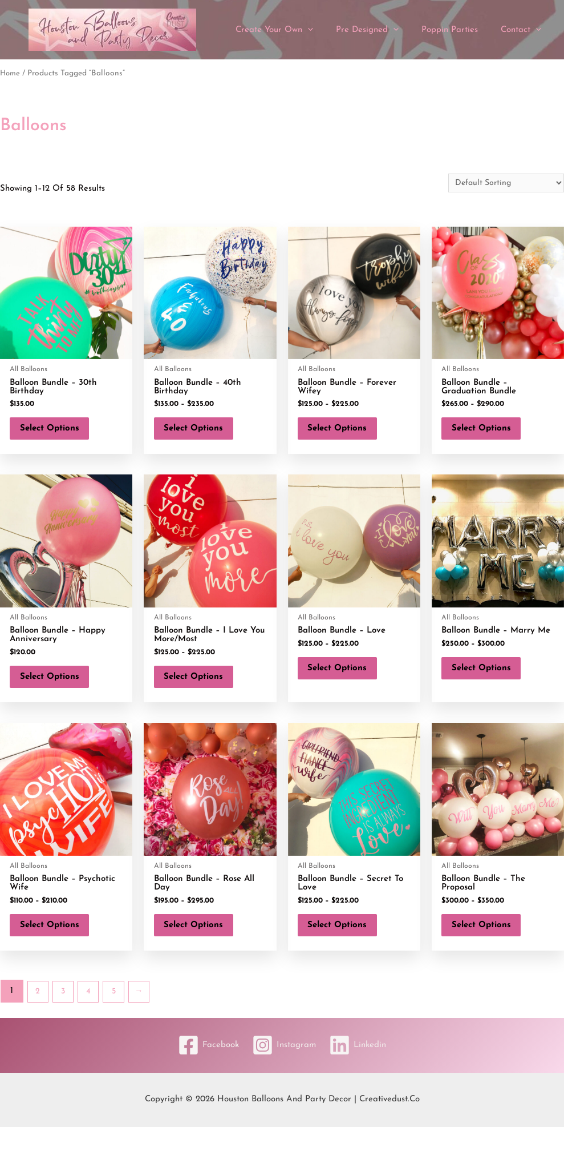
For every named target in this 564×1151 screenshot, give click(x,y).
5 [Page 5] (118, 1015)
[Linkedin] (361, 1069)
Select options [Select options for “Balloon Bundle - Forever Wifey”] (345, 432)
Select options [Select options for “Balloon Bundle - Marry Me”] (488, 680)
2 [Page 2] (38, 1015)
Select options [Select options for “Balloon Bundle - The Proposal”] (488, 945)
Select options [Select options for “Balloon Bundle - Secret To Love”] (345, 945)
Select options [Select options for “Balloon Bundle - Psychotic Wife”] (57, 945)
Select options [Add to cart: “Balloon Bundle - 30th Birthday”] (57, 432)
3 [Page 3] (65, 1015)
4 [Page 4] (91, 1015)
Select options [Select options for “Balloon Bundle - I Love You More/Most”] (200, 689)
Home (10, 73)
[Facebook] (204, 1069)
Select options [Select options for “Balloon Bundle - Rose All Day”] (200, 945)
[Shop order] (502, 183)
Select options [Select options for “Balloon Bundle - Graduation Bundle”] (488, 432)
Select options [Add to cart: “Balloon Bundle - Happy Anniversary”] (57, 689)
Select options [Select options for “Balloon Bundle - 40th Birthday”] (200, 432)
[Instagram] (284, 1069)
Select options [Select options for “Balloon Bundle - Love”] (345, 680)
